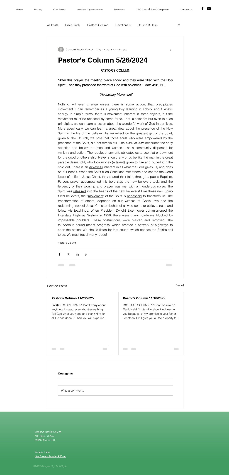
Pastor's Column (97, 25)
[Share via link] (86, 254)
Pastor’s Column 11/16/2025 (144, 298)
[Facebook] (202, 8)
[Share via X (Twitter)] (68, 254)
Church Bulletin (148, 25)
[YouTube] (209, 8)
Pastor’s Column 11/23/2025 (73, 298)
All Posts (52, 25)
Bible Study (72, 25)
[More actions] (171, 49)
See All (180, 285)
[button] (179, 25)
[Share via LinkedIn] (77, 254)
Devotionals (123, 25)
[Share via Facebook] (59, 254)
